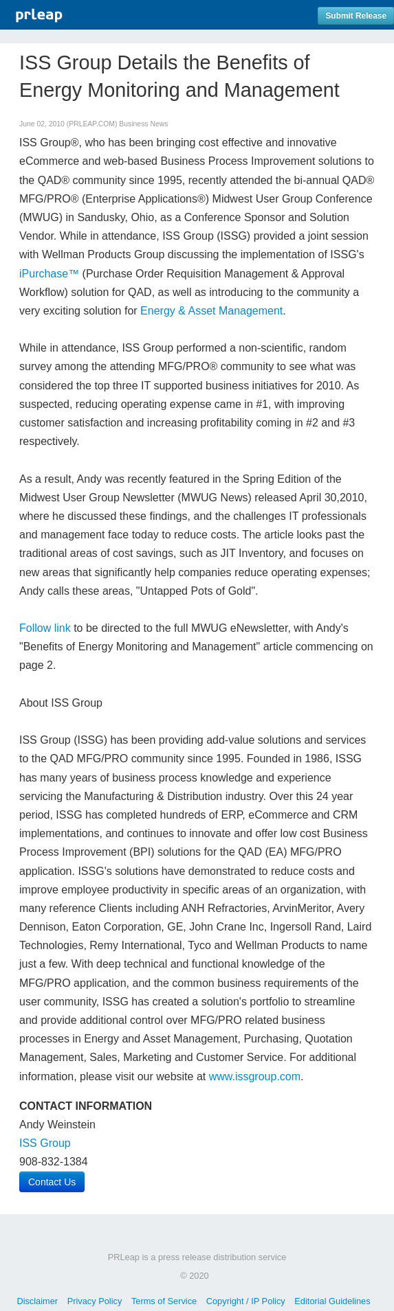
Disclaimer (37, 1301)
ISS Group (45, 1143)
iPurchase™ (49, 274)
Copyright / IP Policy (245, 1301)
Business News (143, 124)
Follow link (45, 628)
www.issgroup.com (254, 1076)
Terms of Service (164, 1301)
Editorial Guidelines (332, 1301)
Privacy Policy (94, 1301)
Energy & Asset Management (210, 311)
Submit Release (355, 16)
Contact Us (52, 1181)
